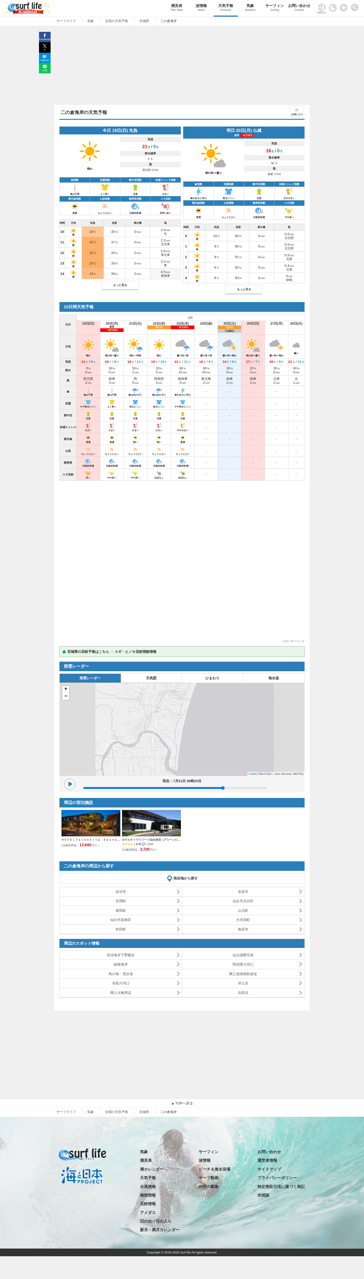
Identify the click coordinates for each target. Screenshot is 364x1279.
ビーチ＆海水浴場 (214, 1169)
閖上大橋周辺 (120, 993)
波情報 (201, 8)
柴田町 (121, 910)
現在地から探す (185, 878)
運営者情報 (267, 1160)
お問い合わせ (299, 8)
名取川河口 (121, 983)
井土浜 (243, 983)
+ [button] (65, 689)
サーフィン (275, 8)
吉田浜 (243, 993)
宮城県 (144, 1112)
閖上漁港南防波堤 (243, 974)
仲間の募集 (208, 1187)
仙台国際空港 (243, 955)
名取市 (243, 892)
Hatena (45, 60)
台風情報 (148, 1187)
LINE (44, 70)
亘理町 (121, 901)
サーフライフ (66, 1112)
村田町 (121, 929)
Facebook (44, 39)
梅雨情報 (148, 1195)
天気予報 (226, 8)
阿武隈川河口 (243, 964)
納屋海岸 (121, 964)
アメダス (148, 1213)
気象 (250, 8)
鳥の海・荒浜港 (121, 974)
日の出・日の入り (156, 1221)
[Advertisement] (182, 66)
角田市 (243, 929)
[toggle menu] (355, 6)
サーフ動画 (208, 1178)
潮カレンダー (152, 1169)
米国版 (263, 1195)
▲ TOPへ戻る (182, 1103)
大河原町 (243, 920)
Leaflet (252, 773)
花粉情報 (148, 1204)
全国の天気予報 (116, 1112)
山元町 (243, 910)
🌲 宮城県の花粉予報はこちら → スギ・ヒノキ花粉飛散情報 (109, 652)
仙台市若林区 (120, 920)
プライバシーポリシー (277, 1178)
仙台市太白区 (243, 901)
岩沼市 (121, 892)
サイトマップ (269, 1169)
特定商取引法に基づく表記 (281, 1187)
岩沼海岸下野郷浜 (121, 955)
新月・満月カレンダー (159, 1230)
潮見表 (176, 8)
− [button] (65, 696)
